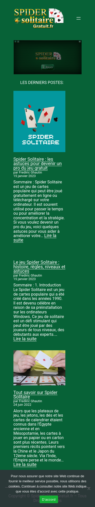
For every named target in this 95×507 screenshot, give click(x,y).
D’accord (48, 499)
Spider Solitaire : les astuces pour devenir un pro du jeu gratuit (37, 163)
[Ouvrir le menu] (78, 18)
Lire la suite (25, 338)
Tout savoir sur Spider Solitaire (35, 395)
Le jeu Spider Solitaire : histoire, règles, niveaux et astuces (39, 266)
